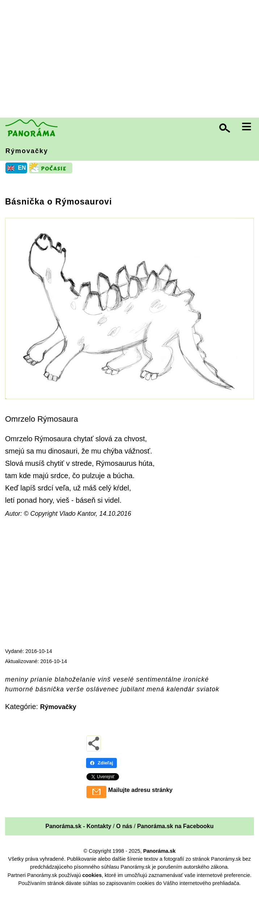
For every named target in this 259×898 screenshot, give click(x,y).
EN (22, 168)
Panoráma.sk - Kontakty (78, 826)
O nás (124, 826)
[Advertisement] (131, 59)
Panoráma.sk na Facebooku (175, 826)
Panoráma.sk (159, 851)
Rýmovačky (26, 151)
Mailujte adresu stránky (140, 790)
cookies (92, 875)
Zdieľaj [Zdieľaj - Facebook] (101, 763)
